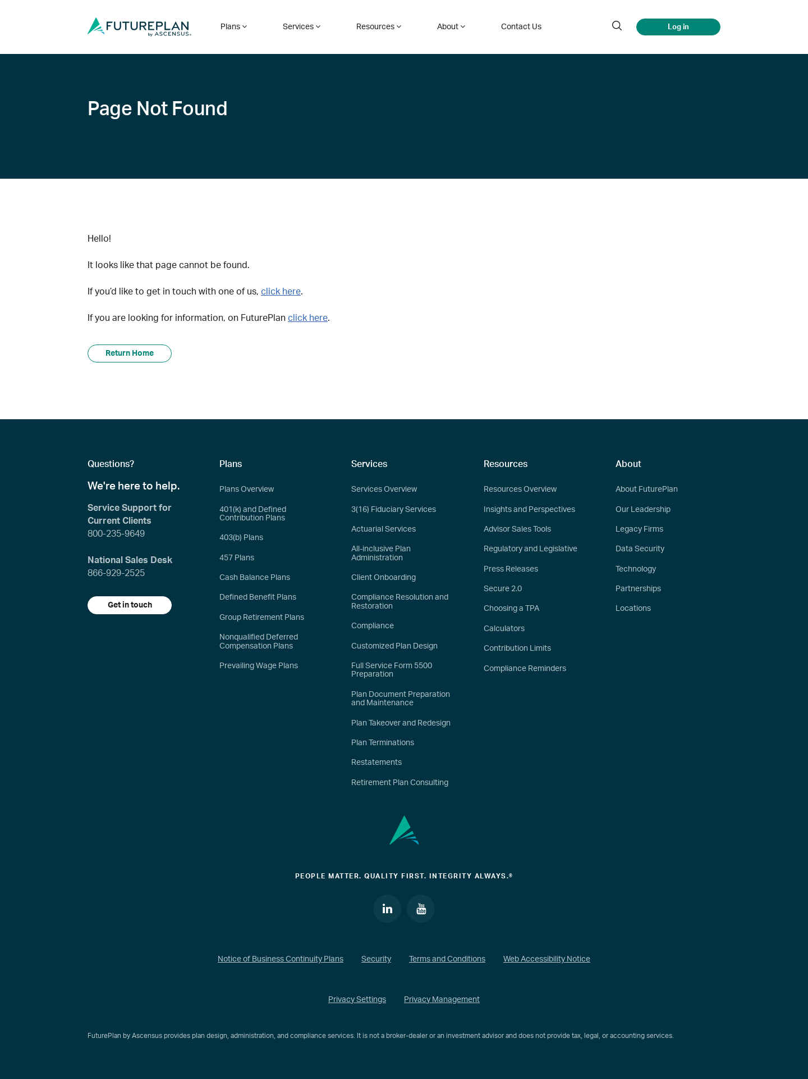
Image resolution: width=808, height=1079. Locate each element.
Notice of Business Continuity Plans (280, 959)
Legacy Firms (639, 529)
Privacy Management (442, 1000)
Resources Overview (520, 489)
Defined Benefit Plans (257, 597)
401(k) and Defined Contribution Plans (252, 514)
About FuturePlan (647, 489)
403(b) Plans (241, 538)
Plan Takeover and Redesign (401, 723)
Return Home (129, 353)
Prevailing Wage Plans (258, 666)
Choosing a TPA (511, 609)
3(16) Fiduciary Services (393, 510)
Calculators (504, 629)
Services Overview (384, 489)
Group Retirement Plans (261, 618)
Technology (636, 569)
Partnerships (638, 589)
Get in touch (130, 605)
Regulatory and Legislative (530, 549)
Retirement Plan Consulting (399, 783)
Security (376, 959)
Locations (633, 609)
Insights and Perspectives (529, 510)
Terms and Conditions (447, 959)
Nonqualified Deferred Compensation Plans (258, 641)
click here (281, 291)
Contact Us (521, 27)
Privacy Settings (357, 1000)
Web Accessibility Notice (546, 959)
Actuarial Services (383, 529)
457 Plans (236, 558)
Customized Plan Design (394, 646)
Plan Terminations (382, 743)
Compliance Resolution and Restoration (399, 601)
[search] (617, 27)
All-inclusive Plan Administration (381, 553)
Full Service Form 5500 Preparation (391, 670)
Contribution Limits (517, 648)
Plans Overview (246, 489)
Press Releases (511, 569)
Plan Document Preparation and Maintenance (400, 699)
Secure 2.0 (503, 589)
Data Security (640, 549)
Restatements (376, 763)
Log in (678, 27)
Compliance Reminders (525, 669)
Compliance (372, 626)
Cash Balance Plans (254, 578)
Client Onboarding (383, 578)
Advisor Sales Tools (517, 529)
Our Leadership (643, 510)
